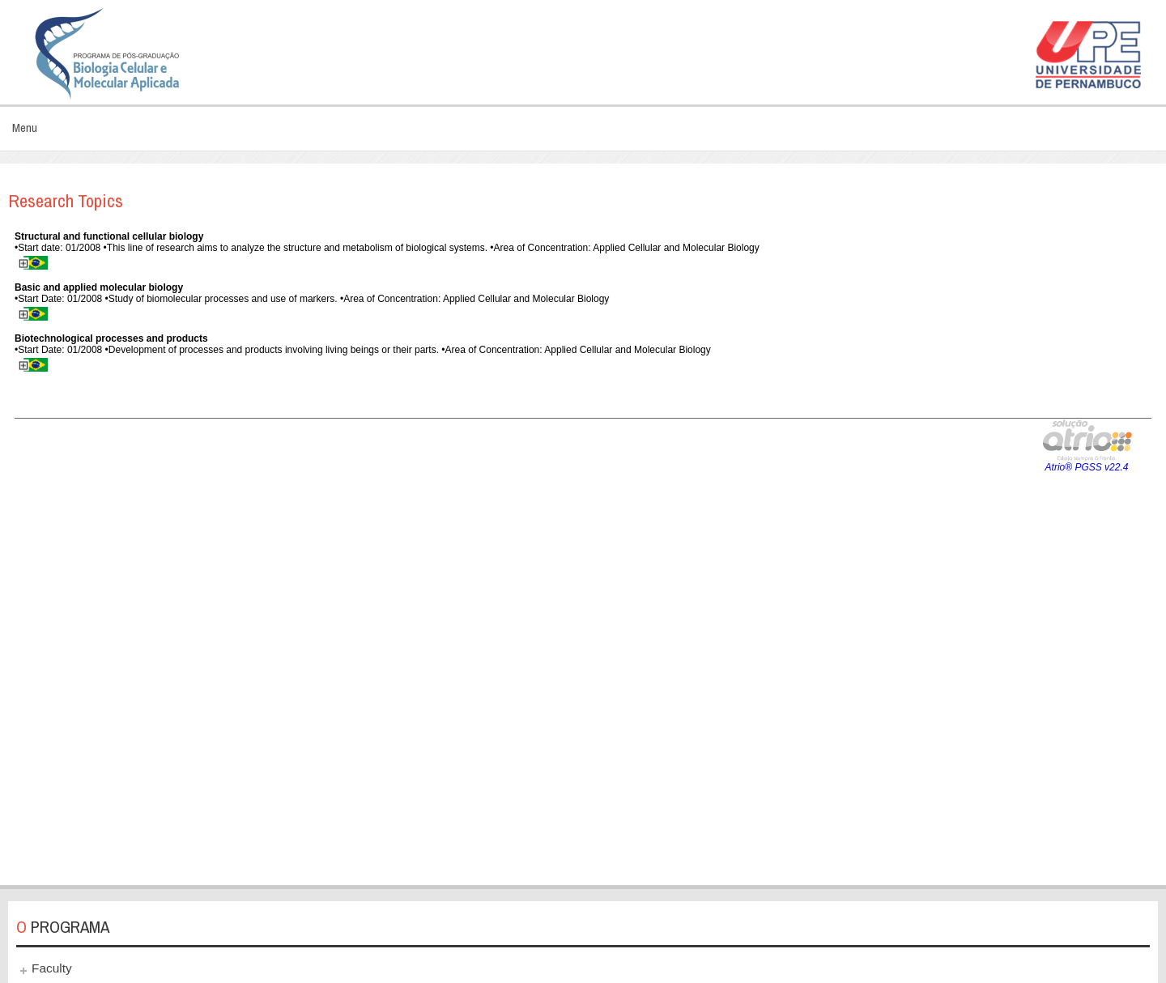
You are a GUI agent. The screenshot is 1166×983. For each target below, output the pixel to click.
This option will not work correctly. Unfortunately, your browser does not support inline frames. (583, 548)
